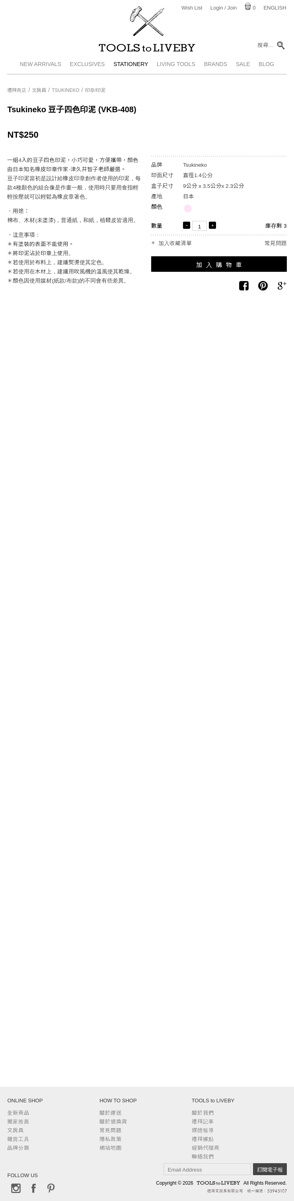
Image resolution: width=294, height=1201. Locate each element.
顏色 (156, 207)
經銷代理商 (206, 1148)
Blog (266, 69)
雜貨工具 (18, 1139)
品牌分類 (18, 1148)
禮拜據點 (203, 1139)
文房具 (39, 90)
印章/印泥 (95, 90)
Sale (243, 69)
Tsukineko (65, 90)
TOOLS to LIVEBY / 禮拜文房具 (147, 50)
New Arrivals (40, 69)
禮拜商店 (16, 90)
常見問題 (276, 243)
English (274, 8)
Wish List (191, 8)
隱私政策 (110, 1139)
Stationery (130, 69)
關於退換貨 (113, 1122)
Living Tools (176, 69)
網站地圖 (110, 1148)
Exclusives (87, 69)
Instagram (16, 1188)
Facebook (33, 1188)
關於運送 (110, 1113)
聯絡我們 (203, 1157)
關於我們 (203, 1113)
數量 (156, 226)
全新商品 (18, 1113)
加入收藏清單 (175, 243)
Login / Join (223, 8)
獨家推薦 (18, 1122)
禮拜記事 (203, 1122)
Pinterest (51, 1188)
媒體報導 (203, 1130)
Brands (215, 69)
